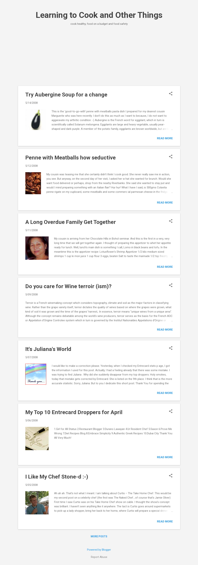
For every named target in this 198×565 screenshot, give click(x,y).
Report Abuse (99, 557)
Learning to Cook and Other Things (99, 15)
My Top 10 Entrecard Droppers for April (73, 412)
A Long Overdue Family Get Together (70, 222)
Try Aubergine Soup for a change (66, 94)
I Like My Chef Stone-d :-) (56, 476)
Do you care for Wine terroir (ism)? (68, 286)
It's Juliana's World (48, 349)
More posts (99, 536)
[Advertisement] (99, 55)
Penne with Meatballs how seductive (70, 157)
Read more (165, 138)
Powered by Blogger (99, 549)
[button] (170, 93)
